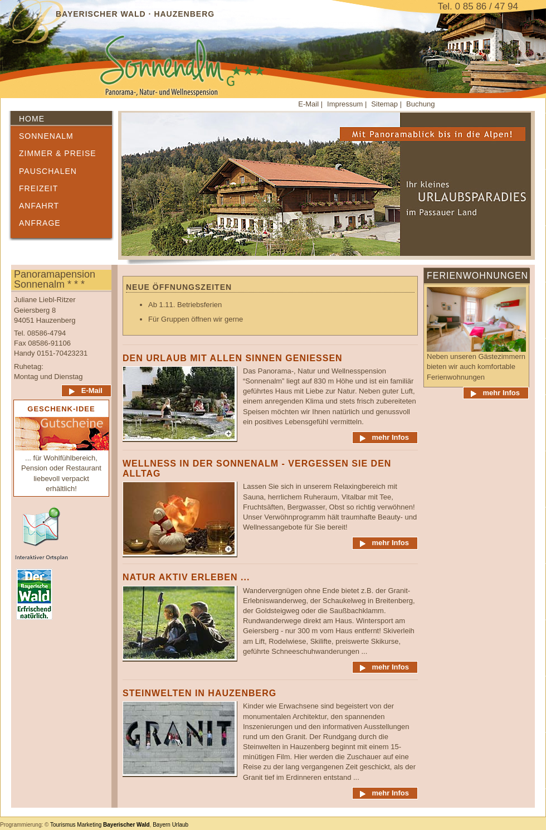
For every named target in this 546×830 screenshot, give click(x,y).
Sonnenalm (46, 136)
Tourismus (63, 825)
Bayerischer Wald (126, 825)
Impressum (346, 104)
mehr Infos (390, 437)
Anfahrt (39, 205)
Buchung (420, 104)
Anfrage (40, 223)
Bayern (161, 825)
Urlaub (180, 825)
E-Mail (308, 104)
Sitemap (385, 104)
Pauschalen (48, 171)
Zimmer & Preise (57, 153)
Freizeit (38, 188)
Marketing (89, 825)
